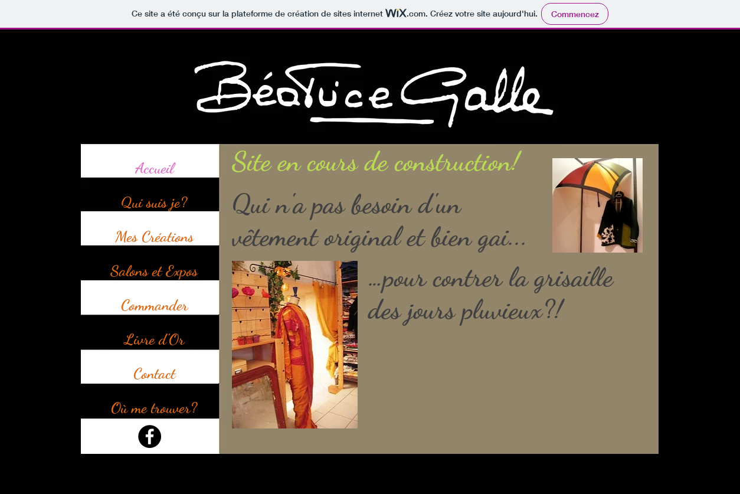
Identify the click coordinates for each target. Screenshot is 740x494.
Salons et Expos (154, 270)
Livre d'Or (154, 339)
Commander (154, 305)
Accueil (154, 168)
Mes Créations (154, 236)
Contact (154, 373)
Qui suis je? (154, 202)
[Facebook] (149, 436)
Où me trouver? (154, 407)
